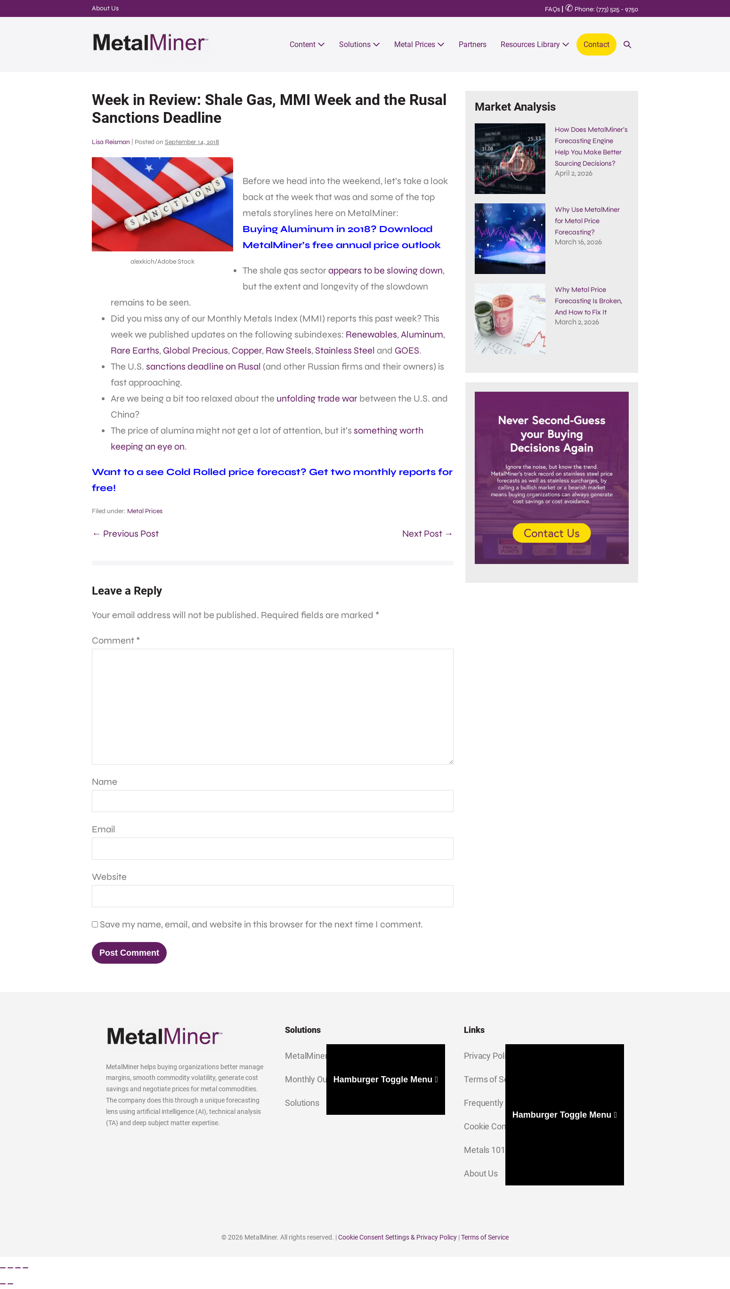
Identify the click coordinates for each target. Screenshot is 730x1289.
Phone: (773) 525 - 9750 (601, 9)
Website (109, 877)
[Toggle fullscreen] (10, 1267)
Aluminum (422, 334)
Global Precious (195, 350)
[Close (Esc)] (25, 1267)
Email (103, 829)
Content (307, 44)
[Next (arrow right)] (10, 1283)
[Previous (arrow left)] (3, 1283)
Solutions (359, 44)
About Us (105, 8)
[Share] (18, 1267)
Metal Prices (419, 44)
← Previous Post (125, 534)
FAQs (552, 9)
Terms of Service (485, 1237)
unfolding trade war (316, 398)
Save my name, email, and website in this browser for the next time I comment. (261, 924)
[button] (627, 44)
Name (104, 782)
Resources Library (535, 44)
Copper (247, 350)
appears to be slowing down (385, 270)
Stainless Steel (345, 350)
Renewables (371, 334)
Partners (473, 44)
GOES (407, 350)
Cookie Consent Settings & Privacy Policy (397, 1237)
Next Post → (428, 534)
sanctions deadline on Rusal (203, 366)
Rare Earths (135, 350)
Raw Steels (288, 350)
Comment (116, 640)
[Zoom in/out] (3, 1267)
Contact (596, 44)
